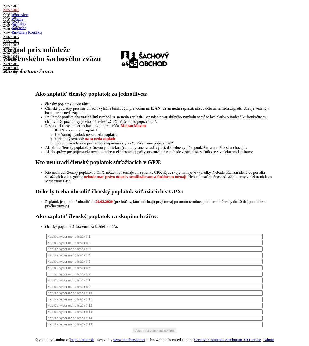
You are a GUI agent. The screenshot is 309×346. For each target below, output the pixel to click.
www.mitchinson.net (129, 340)
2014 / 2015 (11, 45)
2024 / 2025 (11, 14)
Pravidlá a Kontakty (27, 32)
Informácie (20, 15)
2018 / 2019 (11, 29)
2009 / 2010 (11, 64)
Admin (268, 340)
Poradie (17, 19)
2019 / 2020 (11, 25)
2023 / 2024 (11, 18)
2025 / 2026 (11, 10)
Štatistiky (19, 24)
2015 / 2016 (11, 41)
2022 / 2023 (11, 21)
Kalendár (19, 28)
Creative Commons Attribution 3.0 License (227, 340)
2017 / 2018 (11, 33)
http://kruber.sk (82, 340)
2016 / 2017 (11, 37)
